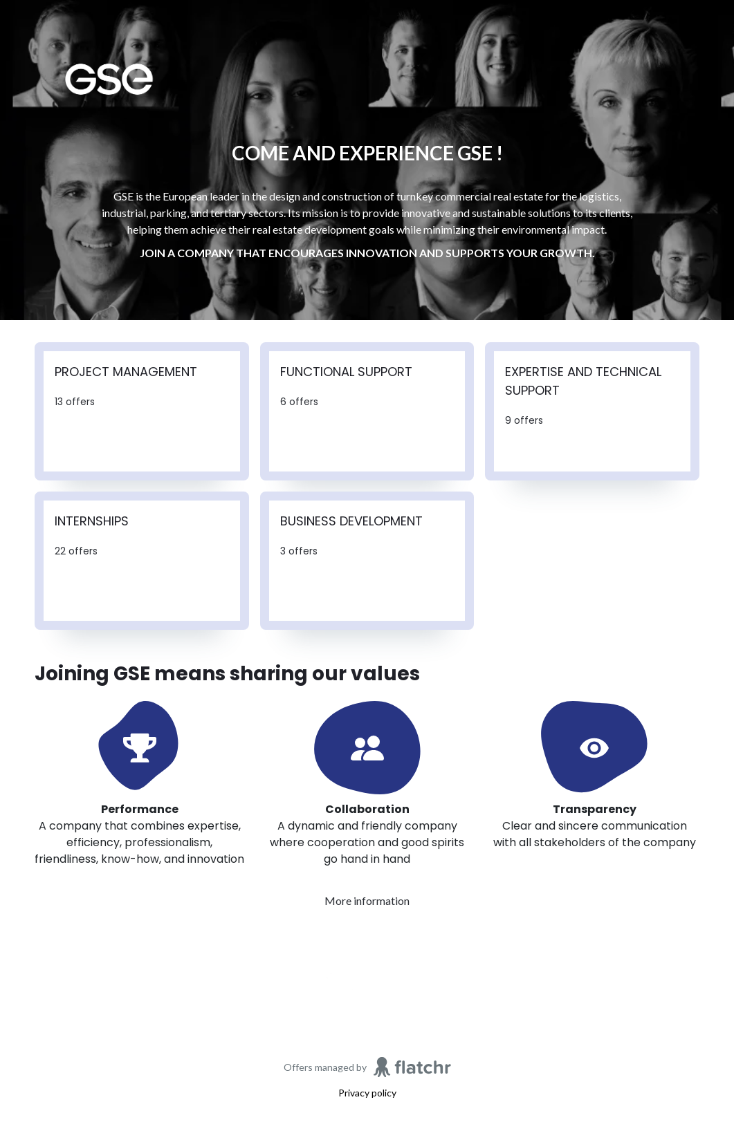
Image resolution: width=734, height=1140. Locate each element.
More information (367, 900)
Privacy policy (367, 1093)
